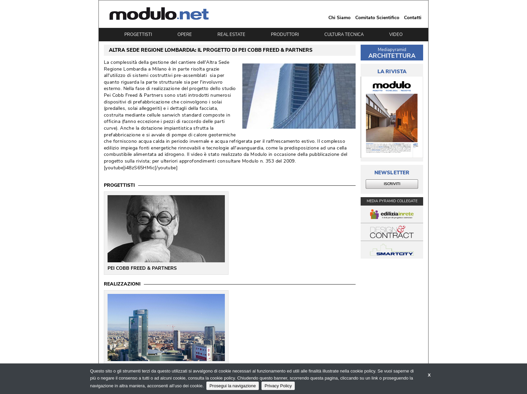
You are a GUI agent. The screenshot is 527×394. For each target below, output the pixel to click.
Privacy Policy (278, 385)
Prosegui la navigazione (232, 385)
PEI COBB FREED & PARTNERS (142, 268)
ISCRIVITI (392, 183)
